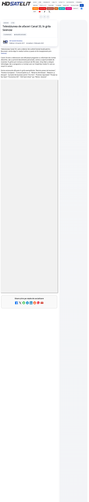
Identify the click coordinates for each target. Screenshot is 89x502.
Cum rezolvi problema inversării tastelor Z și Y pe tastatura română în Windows (25, 349)
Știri (40, 2)
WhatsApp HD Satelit (73, 228)
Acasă (35, 2)
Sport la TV (43, 5)
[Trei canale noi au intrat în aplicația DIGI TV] (50, 284)
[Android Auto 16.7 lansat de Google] (50, 301)
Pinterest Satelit (73, 248)
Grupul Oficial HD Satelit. (19, 214)
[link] (29, 267)
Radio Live (66, 5)
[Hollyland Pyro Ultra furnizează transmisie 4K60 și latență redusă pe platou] (73, 73)
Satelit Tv (61, 2)
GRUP (34, 11)
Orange (35, 8)
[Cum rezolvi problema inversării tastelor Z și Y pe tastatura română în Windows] (50, 352)
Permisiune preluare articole (73, 292)
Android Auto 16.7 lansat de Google (24, 296)
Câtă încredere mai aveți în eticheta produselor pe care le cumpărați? (24, 401)
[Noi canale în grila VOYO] (50, 370)
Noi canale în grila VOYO (19, 365)
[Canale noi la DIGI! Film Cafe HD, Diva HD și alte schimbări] (50, 267)
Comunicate (46, 2)
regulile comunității (29, 209)
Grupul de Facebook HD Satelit (73, 222)
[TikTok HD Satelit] (44, 11)
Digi (64, 271)
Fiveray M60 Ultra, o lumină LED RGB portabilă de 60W (71, 38)
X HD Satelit (73, 243)
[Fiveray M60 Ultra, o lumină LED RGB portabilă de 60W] (73, 48)
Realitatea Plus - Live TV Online (22, 417)
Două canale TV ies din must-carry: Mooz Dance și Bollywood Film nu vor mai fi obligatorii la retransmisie (25, 331)
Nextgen (61, 8)
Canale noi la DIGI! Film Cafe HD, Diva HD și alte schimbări (25, 263)
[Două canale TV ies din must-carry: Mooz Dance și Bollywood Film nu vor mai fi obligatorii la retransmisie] (50, 334)
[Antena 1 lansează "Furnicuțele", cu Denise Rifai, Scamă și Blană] (50, 318)
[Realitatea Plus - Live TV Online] (50, 422)
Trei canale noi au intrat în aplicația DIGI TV (24, 280)
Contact (75, 8)
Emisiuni (35, 5)
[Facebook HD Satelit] (81, 8)
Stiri (12, 23)
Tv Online (58, 5)
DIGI (82, 5)
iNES (56, 8)
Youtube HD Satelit (73, 233)
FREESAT (70, 271)
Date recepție (70, 2)
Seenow (6, 23)
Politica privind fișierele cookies (73, 298)
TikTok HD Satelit (73, 238)
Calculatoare (75, 5)
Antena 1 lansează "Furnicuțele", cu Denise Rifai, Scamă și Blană (24, 313)
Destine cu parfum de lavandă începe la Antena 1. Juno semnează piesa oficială (25, 384)
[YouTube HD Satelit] (39, 11)
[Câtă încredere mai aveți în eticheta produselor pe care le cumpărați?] (50, 405)
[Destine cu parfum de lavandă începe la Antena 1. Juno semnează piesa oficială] (50, 387)
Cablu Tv (54, 2)
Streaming (79, 2)
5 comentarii (7, 34)
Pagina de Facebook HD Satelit (73, 215)
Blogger (58, 436)
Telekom (68, 8)
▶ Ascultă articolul (20, 34)
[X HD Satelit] (49, 11)
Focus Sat (50, 8)
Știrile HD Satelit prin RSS (73, 254)
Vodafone (42, 8)
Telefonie (51, 5)
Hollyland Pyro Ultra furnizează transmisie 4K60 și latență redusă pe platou (73, 62)
